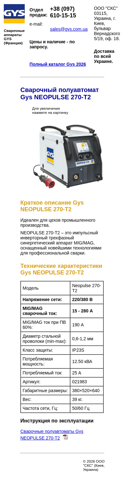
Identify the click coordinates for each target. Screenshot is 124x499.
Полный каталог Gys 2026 (57, 64)
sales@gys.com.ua (69, 29)
